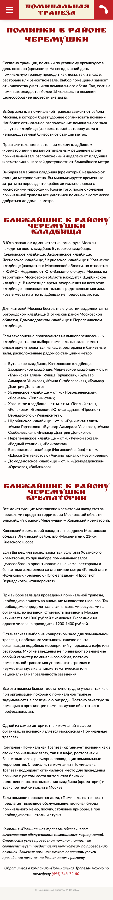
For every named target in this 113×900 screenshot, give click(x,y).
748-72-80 (65, 874)
